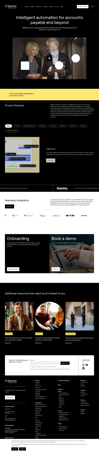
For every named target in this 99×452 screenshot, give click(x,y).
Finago (36, 424)
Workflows (37, 389)
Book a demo (10, 394)
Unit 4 (36, 415)
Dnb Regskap (38, 429)
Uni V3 (36, 428)
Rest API (37, 435)
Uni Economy (38, 426)
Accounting (37, 387)
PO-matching (38, 382)
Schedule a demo (82, 6)
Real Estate (61, 394)
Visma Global (38, 422)
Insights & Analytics (63, 414)
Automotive (61, 398)
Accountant (61, 427)
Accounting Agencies (63, 389)
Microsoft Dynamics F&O (40, 403)
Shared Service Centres (64, 391)
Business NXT (38, 420)
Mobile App (37, 391)
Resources (38, 6)
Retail (60, 393)
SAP (36, 413)
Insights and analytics (40, 395)
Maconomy (37, 408)
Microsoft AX (38, 404)
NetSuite (37, 410)
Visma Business (38, 419)
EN (92, 6)
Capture (37, 380)
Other (60, 403)
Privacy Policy (59, 365)
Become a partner (85, 400)
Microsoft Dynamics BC (40, 401)
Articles (82, 380)
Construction (62, 400)
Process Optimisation (63, 409)
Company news (84, 390)
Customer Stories (84, 378)
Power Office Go (38, 412)
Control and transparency (40, 386)
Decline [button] (22, 449)
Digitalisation (61, 412)
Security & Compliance (64, 377)
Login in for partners (85, 402)
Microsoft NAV (38, 406)
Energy (60, 402)
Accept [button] (15, 449)
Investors (83, 392)
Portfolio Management (40, 393)
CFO (60, 421)
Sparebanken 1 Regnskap (40, 431)
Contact (57, 6)
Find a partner (84, 398)
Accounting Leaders (63, 423)
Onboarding (37, 378)
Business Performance (64, 416)
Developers (83, 382)
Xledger (37, 433)
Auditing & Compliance (64, 410)
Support (82, 408)
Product (37, 377)
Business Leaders (62, 425)
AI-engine (37, 384)
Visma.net (37, 417)
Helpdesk (83, 410)
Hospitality (61, 396)
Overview (83, 388)
